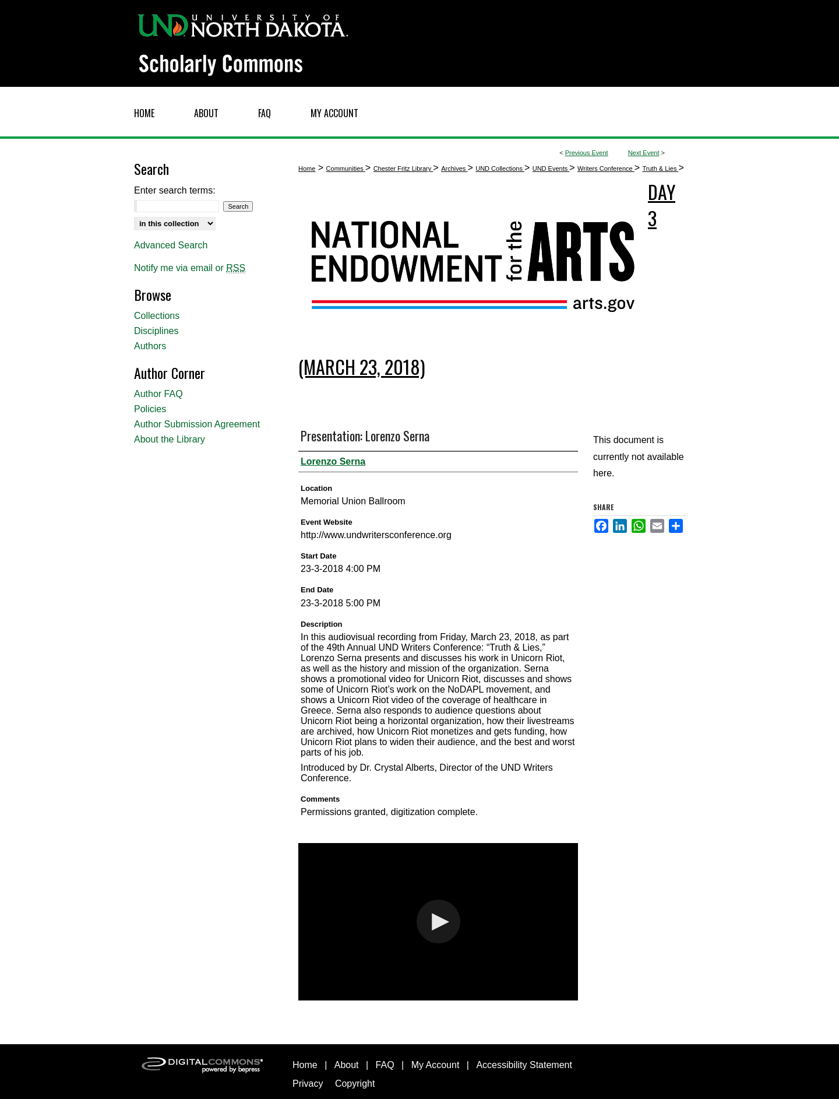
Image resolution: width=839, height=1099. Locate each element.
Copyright (355, 1084)
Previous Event (586, 152)
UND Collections (499, 168)
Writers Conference (605, 168)
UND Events (551, 168)
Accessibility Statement (524, 1065)
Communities (345, 168)
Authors (150, 346)
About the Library (169, 439)
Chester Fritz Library (403, 168)
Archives (454, 168)
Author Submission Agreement (197, 424)
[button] (438, 921)
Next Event (644, 152)
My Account (435, 1065)
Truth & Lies (661, 168)
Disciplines (156, 331)
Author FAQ (158, 394)
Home (306, 168)
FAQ (385, 1065)
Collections (156, 316)
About (346, 1065)
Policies (150, 409)
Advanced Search (170, 245)
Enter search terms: (175, 190)
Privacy (307, 1084)
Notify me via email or (189, 268)
